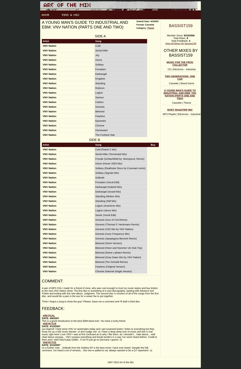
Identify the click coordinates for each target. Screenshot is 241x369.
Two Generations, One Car (180, 77)
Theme (150, 28)
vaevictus (49, 323)
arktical (49, 315)
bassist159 (180, 25)
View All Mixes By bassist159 (180, 43)
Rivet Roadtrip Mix (180, 109)
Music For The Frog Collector (180, 63)
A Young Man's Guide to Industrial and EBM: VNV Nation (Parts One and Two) (180, 94)
